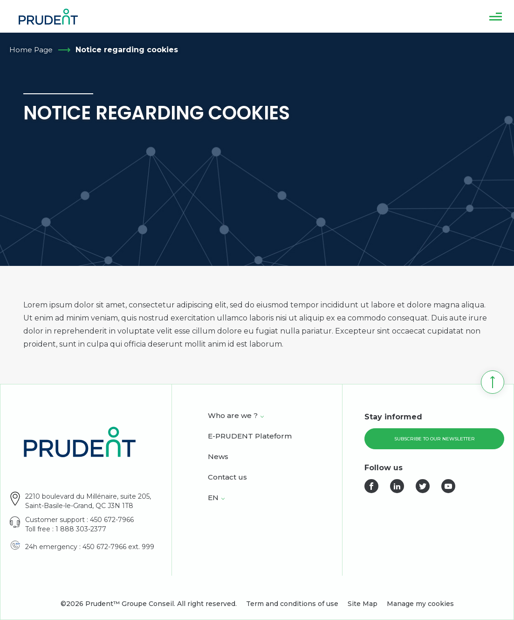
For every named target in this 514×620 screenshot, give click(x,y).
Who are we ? (233, 416)
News (218, 457)
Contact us (227, 477)
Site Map (362, 603)
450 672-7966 (112, 520)
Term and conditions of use (292, 603)
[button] (496, 16)
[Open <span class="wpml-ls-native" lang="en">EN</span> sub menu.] (223, 498)
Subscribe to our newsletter (434, 439)
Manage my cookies (420, 603)
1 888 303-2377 (80, 529)
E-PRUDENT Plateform (250, 436)
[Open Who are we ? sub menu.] (262, 416)
